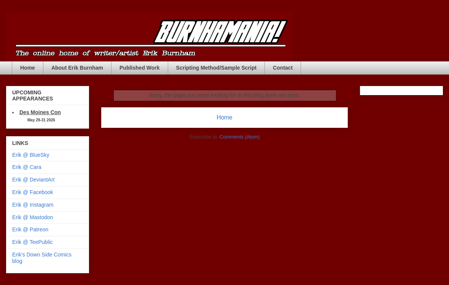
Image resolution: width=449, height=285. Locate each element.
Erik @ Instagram (32, 205)
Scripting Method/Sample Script (216, 68)
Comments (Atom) (240, 137)
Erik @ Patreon (30, 229)
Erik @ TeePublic (32, 242)
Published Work (139, 68)
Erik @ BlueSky (30, 155)
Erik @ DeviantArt (33, 180)
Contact (283, 68)
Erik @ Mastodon (32, 217)
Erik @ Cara (26, 167)
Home (27, 68)
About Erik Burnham (77, 68)
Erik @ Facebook (32, 192)
